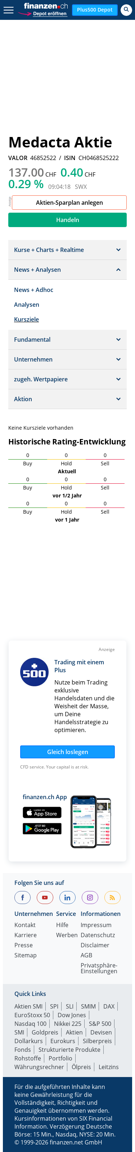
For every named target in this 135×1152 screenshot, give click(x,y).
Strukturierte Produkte (69, 1050)
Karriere (25, 935)
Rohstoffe (27, 1058)
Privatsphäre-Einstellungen (99, 968)
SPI (54, 1006)
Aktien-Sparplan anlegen (69, 203)
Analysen (26, 305)
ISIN (70, 158)
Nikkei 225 (67, 1024)
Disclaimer (95, 945)
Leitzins (109, 1067)
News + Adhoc (33, 290)
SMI (19, 1032)
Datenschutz (98, 935)
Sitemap (25, 955)
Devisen (101, 1032)
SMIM (88, 1006)
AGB (86, 955)
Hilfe (62, 925)
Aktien (74, 1032)
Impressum (96, 925)
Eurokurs (62, 1041)
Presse (23, 945)
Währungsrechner (39, 1067)
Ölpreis (81, 1067)
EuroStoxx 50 (32, 1015)
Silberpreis (97, 1041)
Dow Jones (72, 1015)
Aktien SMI (28, 1006)
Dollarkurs (28, 1041)
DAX (108, 1006)
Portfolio (60, 1058)
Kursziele (26, 319)
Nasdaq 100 (30, 1024)
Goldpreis (45, 1032)
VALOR (17, 158)
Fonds (22, 1050)
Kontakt (25, 925)
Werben (67, 935)
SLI (69, 1006)
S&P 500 (100, 1024)
